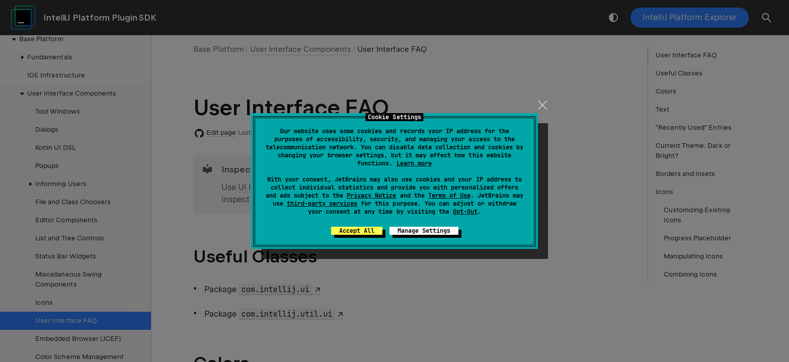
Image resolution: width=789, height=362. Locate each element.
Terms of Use (449, 196)
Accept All (356, 231)
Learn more (414, 163)
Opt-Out (465, 212)
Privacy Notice (371, 196)
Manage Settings (424, 231)
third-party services (322, 204)
